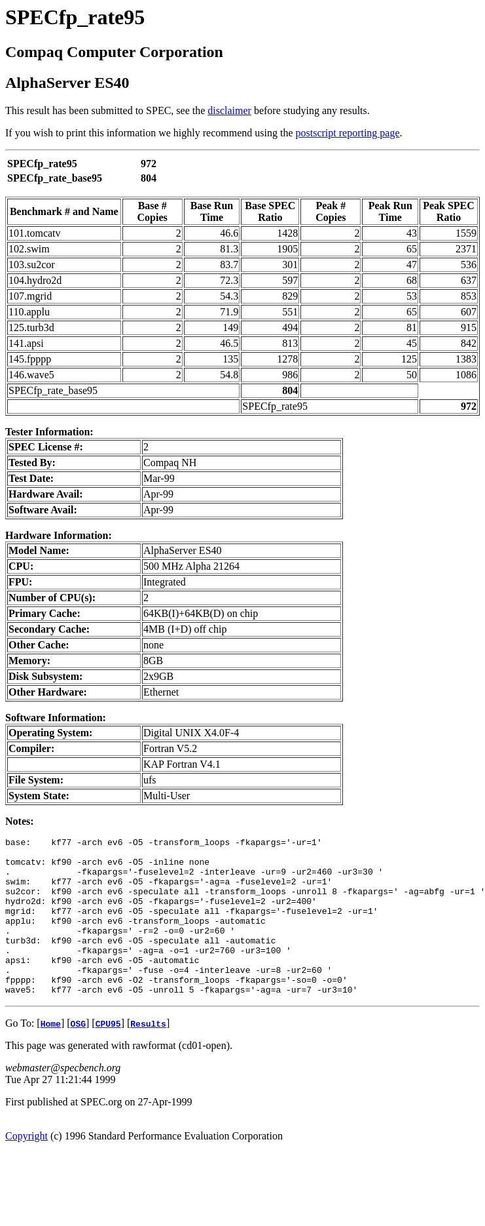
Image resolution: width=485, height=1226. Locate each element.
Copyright (26, 1167)
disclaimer (229, 110)
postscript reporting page (348, 132)
